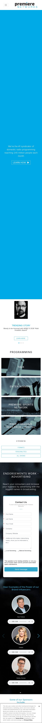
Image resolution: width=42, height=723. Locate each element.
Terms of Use (19, 718)
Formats (21, 447)
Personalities (21, 452)
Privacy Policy (28, 720)
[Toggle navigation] (5, 5)
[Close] (39, 706)
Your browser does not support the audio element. (21, 621)
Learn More (20, 338)
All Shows (21, 456)
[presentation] (18, 556)
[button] (38, 636)
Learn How (21, 162)
